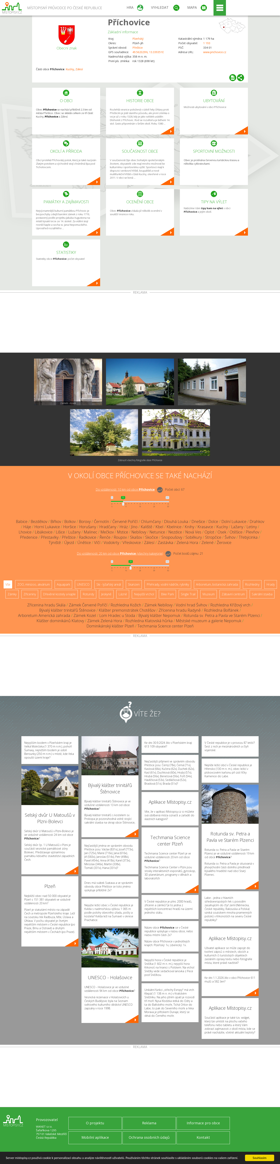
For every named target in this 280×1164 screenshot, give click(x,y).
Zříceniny (30, 594)
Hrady (270, 584)
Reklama (149, 1123)
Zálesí (79, 69)
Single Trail (188, 594)
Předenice (29, 537)
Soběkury (194, 537)
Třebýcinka (248, 537)
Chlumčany (151, 521)
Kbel (159, 526)
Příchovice (129, 22)
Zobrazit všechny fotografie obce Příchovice (140, 460)
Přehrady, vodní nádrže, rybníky (168, 584)
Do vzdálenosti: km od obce (125, 489)
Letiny (252, 526)
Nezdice (175, 532)
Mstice (122, 532)
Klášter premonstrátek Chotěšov (127, 610)
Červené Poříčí (125, 521)
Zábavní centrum (233, 594)
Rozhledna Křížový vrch (230, 605)
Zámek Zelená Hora (104, 620)
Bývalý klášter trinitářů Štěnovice (67, 610)
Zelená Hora (187, 542)
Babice (21, 521)
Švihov (230, 537)
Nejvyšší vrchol (144, 594)
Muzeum (208, 594)
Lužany (74, 532)
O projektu (95, 1123)
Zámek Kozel (85, 615)
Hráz (124, 526)
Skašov (136, 537)
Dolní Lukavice (233, 521)
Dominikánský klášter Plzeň (110, 626)
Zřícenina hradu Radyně (180, 610)
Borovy (85, 521)
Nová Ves (193, 532)
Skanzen (134, 584)
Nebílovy (138, 532)
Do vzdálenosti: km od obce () (120, 553)
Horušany (87, 526)
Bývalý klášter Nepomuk (159, 615)
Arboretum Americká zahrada (44, 615)
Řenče (105, 537)
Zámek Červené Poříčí (88, 605)
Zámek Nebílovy (158, 605)
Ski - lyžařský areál (108, 584)
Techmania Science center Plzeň (165, 626)
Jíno (134, 526)
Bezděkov (39, 521)
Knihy (189, 526)
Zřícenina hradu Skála (46, 605)
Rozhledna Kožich (126, 605)
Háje (27, 526)
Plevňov (252, 532)
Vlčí (97, 542)
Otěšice (236, 532)
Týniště (55, 542)
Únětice (84, 542)
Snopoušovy (171, 537)
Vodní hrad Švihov (191, 605)
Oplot (209, 532)
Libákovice (43, 532)
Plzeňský (138, 38)
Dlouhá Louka (176, 521)
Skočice (151, 537)
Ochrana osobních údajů (149, 1137)
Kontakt (203, 1137)
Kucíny (70, 69)
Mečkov (107, 532)
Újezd (69, 542)
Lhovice (25, 532)
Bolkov (70, 521)
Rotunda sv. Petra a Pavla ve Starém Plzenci (222, 615)
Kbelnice (174, 526)
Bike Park (167, 594)
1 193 (206, 43)
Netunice (157, 532)
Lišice (60, 532)
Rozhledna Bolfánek (221, 610)
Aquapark (63, 584)
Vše (7, 584)
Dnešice (198, 521)
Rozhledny (252, 584)
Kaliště (146, 526)
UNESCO (83, 584)
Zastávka (165, 542)
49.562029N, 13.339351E (148, 52)
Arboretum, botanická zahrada (217, 584)
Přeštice (137, 47)
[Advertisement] (140, 323)
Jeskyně (106, 594)
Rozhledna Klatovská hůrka (149, 620)
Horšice (69, 526)
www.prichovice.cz (214, 52)
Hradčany (107, 526)
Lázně (122, 594)
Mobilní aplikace (95, 1137)
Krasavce (205, 526)
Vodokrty (111, 542)
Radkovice (87, 537)
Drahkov (257, 521)
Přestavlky (50, 537)
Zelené (207, 542)
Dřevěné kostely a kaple (59, 594)
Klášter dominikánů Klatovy (60, 620)
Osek (222, 532)
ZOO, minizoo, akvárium (33, 584)
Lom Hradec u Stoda (117, 615)
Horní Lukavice (47, 526)
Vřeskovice (131, 542)
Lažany (237, 526)
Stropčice (213, 537)
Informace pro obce (203, 1123)
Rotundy (88, 594)
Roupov (120, 537)
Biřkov (56, 521)
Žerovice (224, 542)
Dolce (213, 521)
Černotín (101, 521)
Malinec (90, 532)
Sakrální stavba (262, 594)
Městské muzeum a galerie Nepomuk (208, 620)
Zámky (12, 594)
